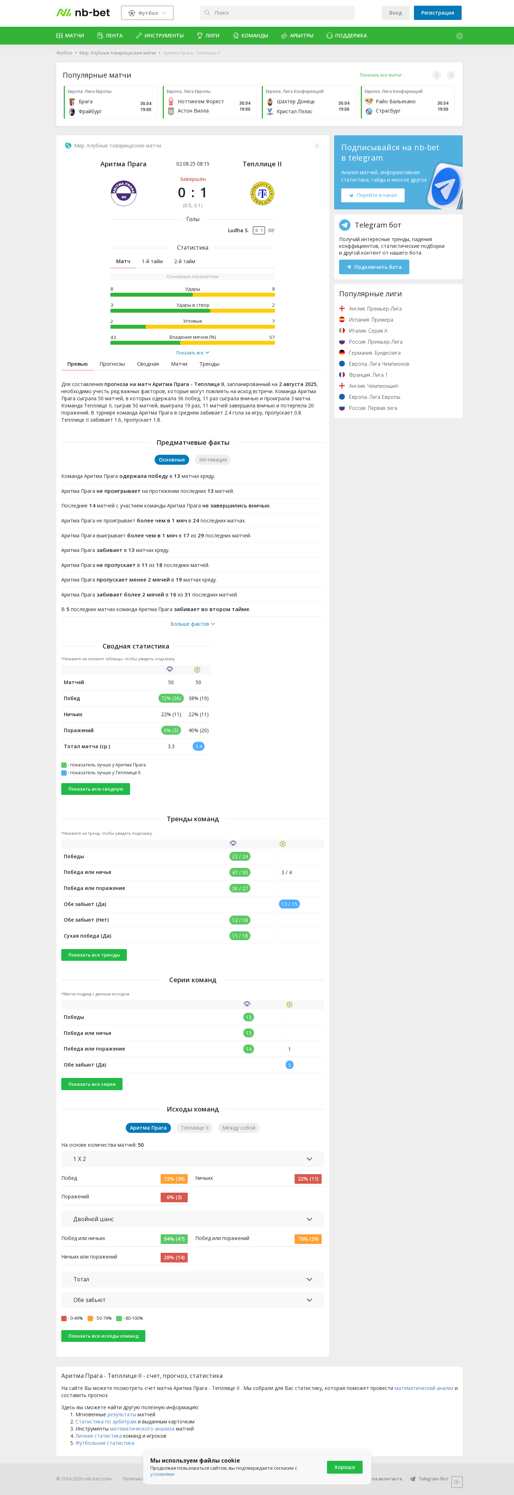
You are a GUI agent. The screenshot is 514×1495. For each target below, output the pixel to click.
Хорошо (344, 1467)
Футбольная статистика (105, 1442)
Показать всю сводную (95, 789)
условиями (162, 1474)
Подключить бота (374, 267)
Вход (395, 12)
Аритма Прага (123, 164)
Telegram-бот (429, 1479)
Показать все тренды (94, 955)
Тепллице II (262, 164)
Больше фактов (193, 624)
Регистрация (437, 12)
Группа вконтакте (378, 1479)
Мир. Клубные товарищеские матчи (117, 53)
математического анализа (142, 1428)
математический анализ (424, 1388)
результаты (122, 1414)
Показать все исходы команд (103, 1336)
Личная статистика (99, 1435)
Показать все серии (92, 1084)
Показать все (192, 353)
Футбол (64, 53)
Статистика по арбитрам (106, 1421)
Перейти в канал (373, 195)
